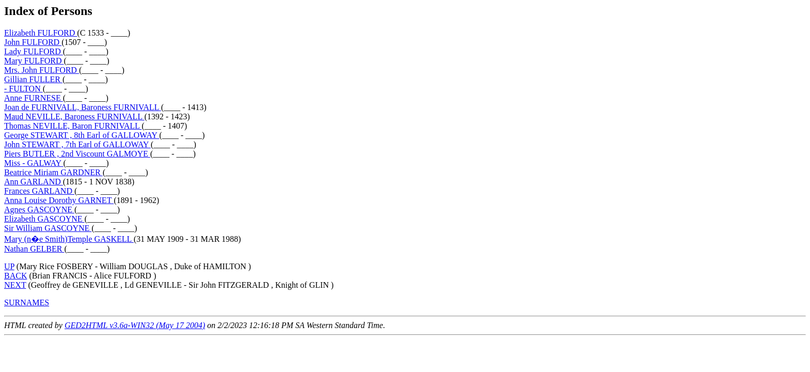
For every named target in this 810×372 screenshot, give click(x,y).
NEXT (15, 285)
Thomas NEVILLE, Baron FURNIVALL (73, 125)
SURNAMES (26, 302)
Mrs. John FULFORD (41, 70)
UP (9, 266)
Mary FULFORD (34, 60)
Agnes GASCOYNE (39, 209)
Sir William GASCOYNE (47, 228)
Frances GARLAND (39, 191)
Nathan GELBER (34, 248)
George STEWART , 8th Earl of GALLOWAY (81, 135)
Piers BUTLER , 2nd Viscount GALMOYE (77, 153)
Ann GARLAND (33, 181)
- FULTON (23, 88)
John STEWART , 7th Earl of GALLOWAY (77, 144)
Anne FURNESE (33, 98)
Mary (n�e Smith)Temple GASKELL (69, 239)
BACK (15, 275)
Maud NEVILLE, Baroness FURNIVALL (74, 116)
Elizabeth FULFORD (40, 32)
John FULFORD (32, 42)
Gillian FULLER (33, 79)
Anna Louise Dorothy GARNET (59, 200)
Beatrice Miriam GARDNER (53, 172)
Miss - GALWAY (34, 163)
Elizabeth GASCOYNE (44, 218)
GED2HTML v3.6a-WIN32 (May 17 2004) (135, 325)
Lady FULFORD (33, 51)
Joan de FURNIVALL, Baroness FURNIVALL (82, 107)
